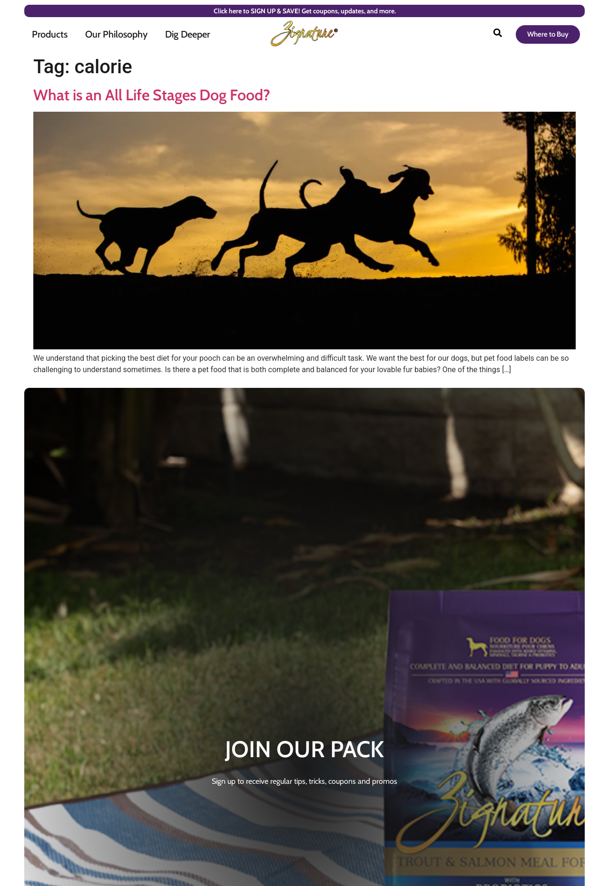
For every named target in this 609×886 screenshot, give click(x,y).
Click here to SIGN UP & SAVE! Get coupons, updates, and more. (305, 11)
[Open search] (498, 34)
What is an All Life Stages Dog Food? (151, 95)
